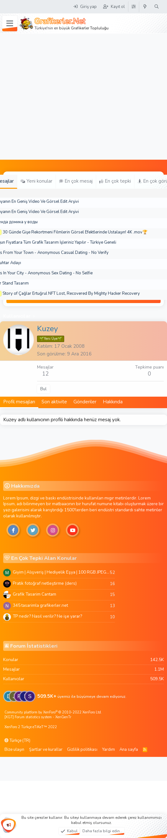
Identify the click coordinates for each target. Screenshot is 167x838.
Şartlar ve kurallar (46, 749)
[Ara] (157, 6)
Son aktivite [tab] (54, 402)
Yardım (108, 749)
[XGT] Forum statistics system (37, 717)
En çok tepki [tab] (115, 181)
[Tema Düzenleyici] (133, 6)
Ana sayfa (128, 749)
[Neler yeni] (145, 6)
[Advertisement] (60, 96)
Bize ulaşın (14, 749)
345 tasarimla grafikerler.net (40, 605)
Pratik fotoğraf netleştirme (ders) (45, 583)
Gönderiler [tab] (84, 402)
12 (45, 373)
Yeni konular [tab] (36, 181)
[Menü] (9, 24)
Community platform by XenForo (53, 712)
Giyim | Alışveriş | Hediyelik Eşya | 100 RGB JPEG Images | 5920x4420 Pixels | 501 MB (61, 572)
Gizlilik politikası (82, 749)
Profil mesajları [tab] (19, 402)
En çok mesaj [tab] (76, 181)
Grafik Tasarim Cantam (34, 594)
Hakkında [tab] (113, 402)
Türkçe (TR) (17, 740)
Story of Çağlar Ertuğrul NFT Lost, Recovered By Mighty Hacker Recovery (71, 293)
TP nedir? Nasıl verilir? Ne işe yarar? (47, 616)
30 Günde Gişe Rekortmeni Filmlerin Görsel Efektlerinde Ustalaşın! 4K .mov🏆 (75, 232)
